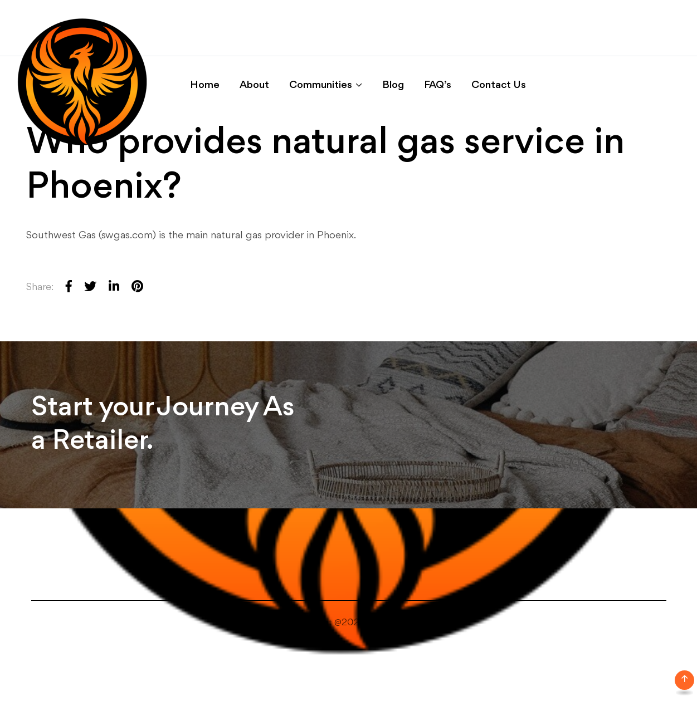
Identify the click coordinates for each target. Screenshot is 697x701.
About (254, 85)
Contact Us (498, 85)
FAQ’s (437, 85)
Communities (320, 85)
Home (205, 85)
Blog (393, 85)
